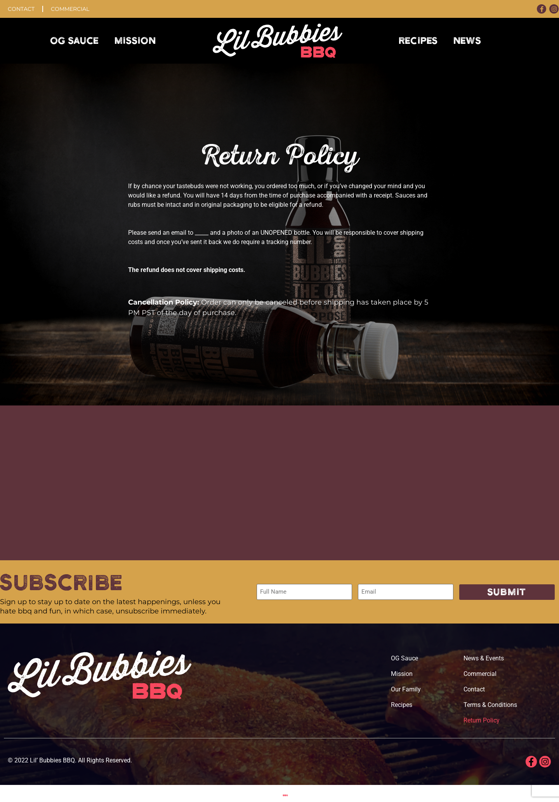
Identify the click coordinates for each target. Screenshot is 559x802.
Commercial (70, 8)
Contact (21, 8)
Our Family (406, 689)
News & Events (484, 658)
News (467, 40)
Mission (135, 40)
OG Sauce (74, 40)
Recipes (418, 40)
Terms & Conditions (490, 704)
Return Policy (482, 720)
